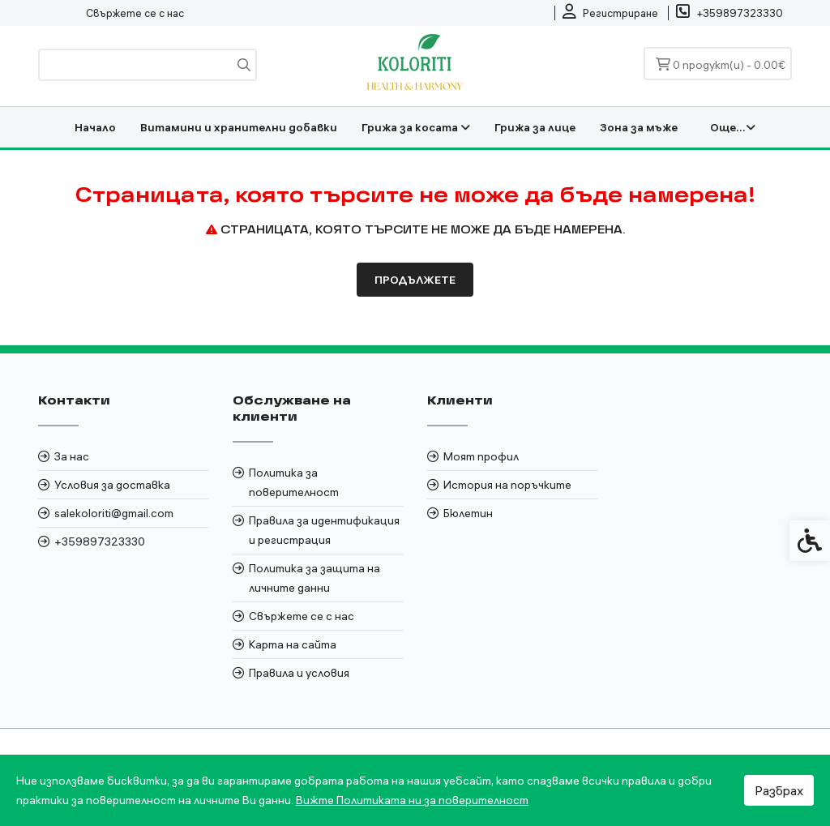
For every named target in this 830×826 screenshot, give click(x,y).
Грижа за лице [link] (534, 127)
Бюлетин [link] (468, 513)
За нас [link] (71, 456)
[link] (610, 13)
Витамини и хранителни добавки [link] (238, 127)
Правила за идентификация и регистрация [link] (324, 530)
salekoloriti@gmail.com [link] (113, 513)
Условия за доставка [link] (112, 484)
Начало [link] (95, 127)
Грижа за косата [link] (416, 127)
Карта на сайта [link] (292, 644)
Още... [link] (732, 127)
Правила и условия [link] (299, 673)
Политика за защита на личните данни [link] (314, 578)
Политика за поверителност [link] (294, 482)
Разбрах (779, 790)
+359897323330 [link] (99, 541)
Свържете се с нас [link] (135, 12)
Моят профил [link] (481, 456)
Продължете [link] (415, 279)
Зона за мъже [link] (639, 127)
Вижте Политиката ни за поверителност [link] (412, 800)
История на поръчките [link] (507, 484)
